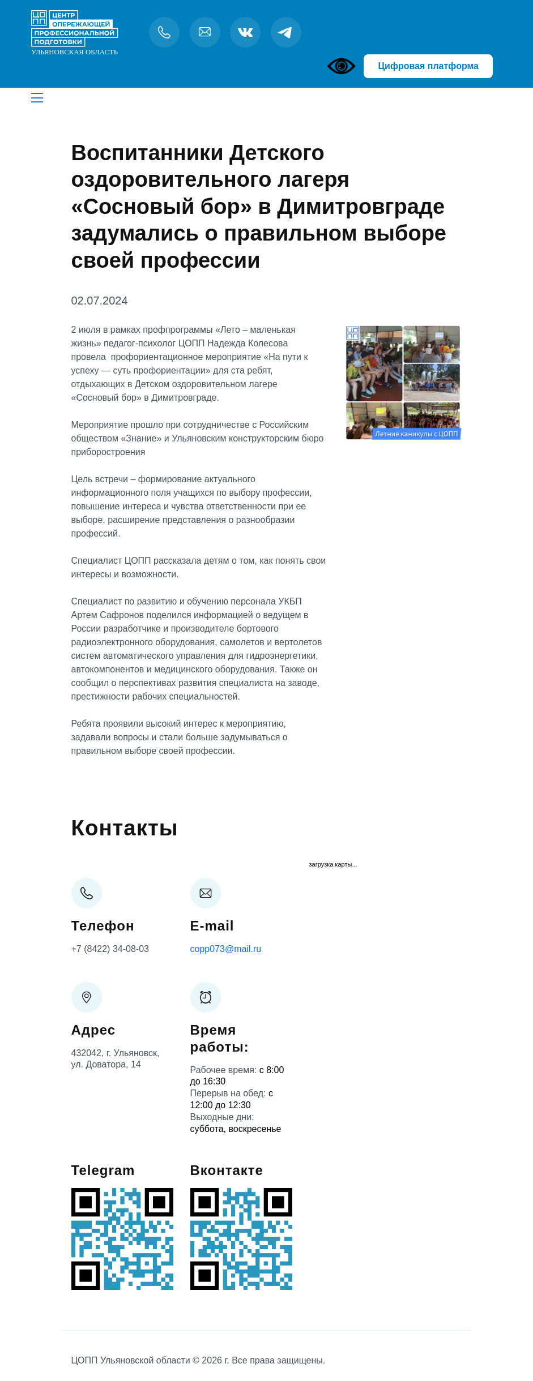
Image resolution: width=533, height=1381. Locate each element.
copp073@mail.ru (226, 949)
